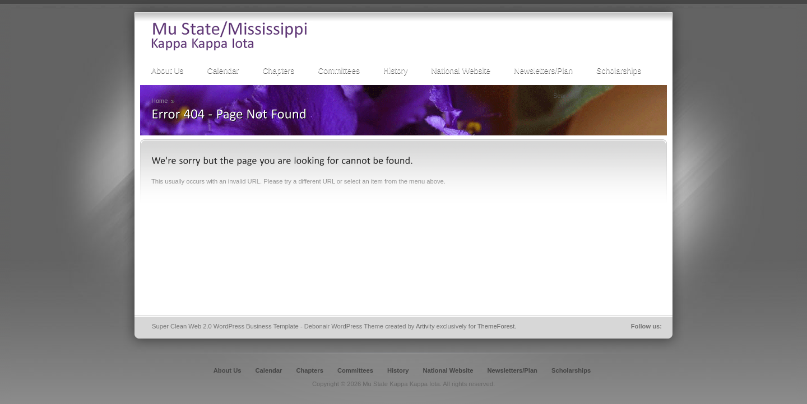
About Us (228, 370)
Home (159, 100)
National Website (448, 370)
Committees (355, 370)
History (398, 370)
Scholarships (571, 370)
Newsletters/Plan (512, 370)
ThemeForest (496, 326)
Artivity (425, 326)
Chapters (309, 370)
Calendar (269, 370)
